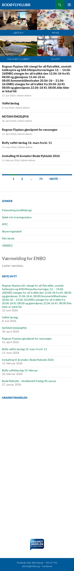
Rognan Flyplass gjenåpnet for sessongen (29, 129)
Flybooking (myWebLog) (17, 210)
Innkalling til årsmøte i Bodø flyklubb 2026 (31, 156)
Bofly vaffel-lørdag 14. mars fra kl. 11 (27, 142)
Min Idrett (8, 238)
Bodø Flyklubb (16, 5)
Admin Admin (24, 95)
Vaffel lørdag (10, 103)
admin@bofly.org (31, 566)
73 (40, 178)
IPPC (5, 224)
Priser (55, 32)
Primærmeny (69, 4)
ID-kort (55, 59)
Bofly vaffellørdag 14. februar (20, 370)
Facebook (47, 566)
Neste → (55, 178)
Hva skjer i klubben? (18, 59)
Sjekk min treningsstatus (17, 217)
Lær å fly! (18, 32)
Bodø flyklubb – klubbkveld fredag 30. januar (29, 381)
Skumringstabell (12, 231)
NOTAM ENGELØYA (15, 116)
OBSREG (7, 245)
